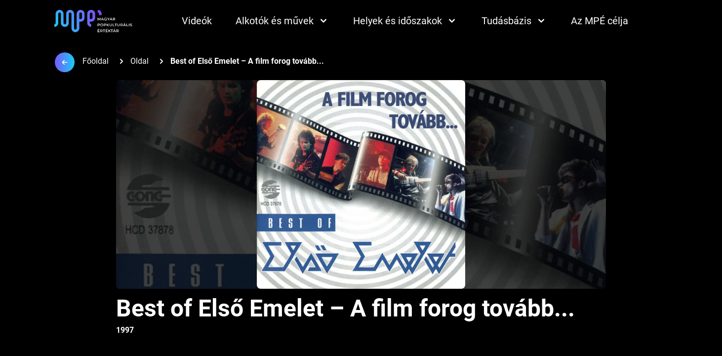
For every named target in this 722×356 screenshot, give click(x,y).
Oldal (139, 61)
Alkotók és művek (282, 21)
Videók (197, 21)
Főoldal (95, 61)
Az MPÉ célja (599, 21)
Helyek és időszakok (405, 21)
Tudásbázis (514, 21)
